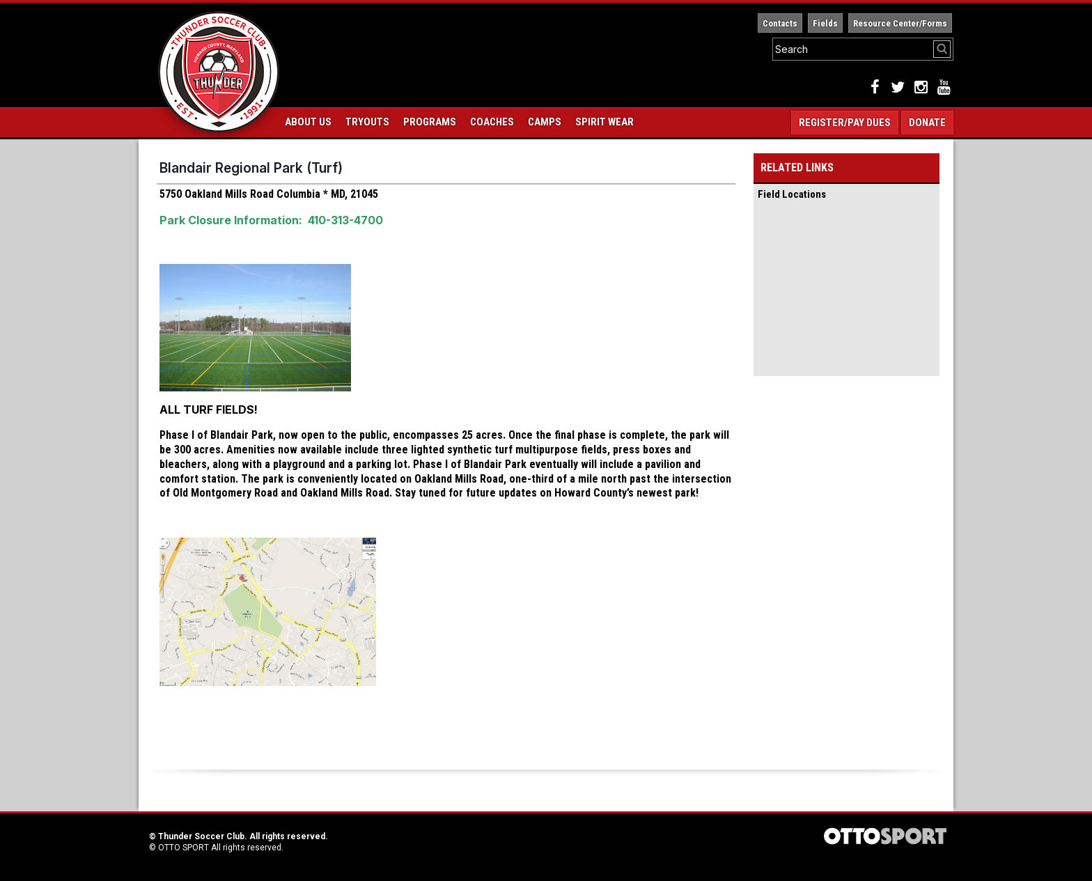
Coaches (492, 122)
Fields (825, 23)
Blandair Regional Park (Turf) (251, 167)
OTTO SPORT (183, 847)
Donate (927, 122)
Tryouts (367, 122)
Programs (429, 122)
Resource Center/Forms (900, 23)
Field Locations (792, 194)
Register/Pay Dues (845, 122)
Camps (544, 122)
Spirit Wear (604, 122)
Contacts (780, 23)
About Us (308, 122)
